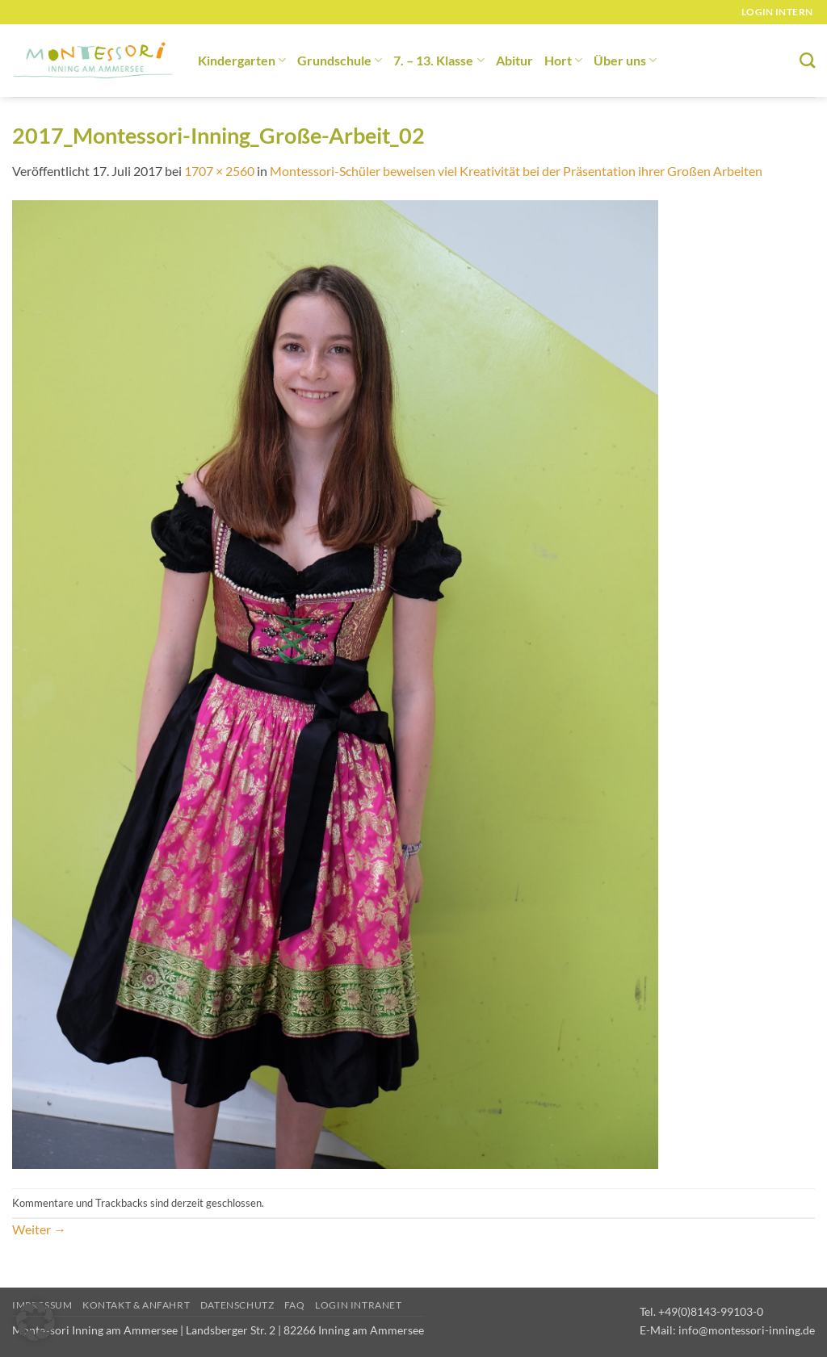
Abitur (514, 60)
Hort (563, 60)
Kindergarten (242, 60)
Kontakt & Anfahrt (136, 1305)
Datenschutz (237, 1305)
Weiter (39, 1229)
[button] (35, 1321)
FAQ (294, 1305)
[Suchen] (807, 60)
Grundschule (339, 60)
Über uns (625, 60)
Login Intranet (358, 1305)
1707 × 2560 (219, 170)
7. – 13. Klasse (438, 60)
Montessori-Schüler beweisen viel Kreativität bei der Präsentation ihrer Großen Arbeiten (516, 170)
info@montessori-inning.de (746, 1330)
